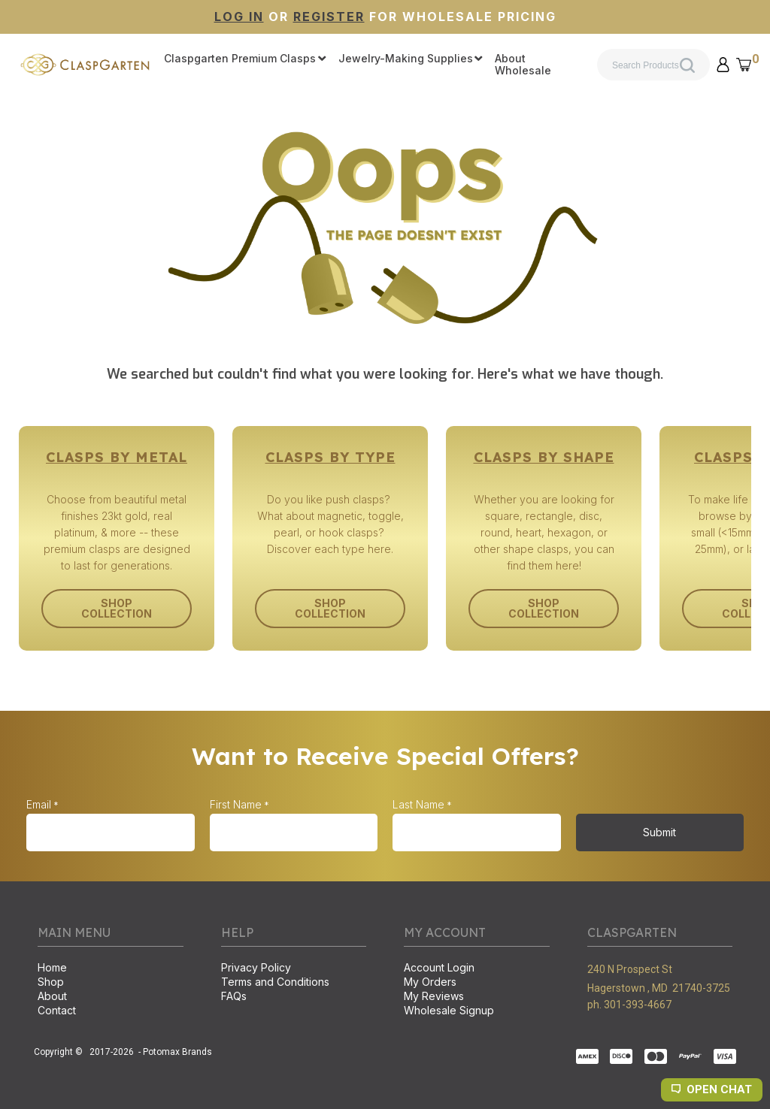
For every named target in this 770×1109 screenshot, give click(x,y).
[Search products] (653, 64)
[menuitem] (245, 59)
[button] (723, 64)
